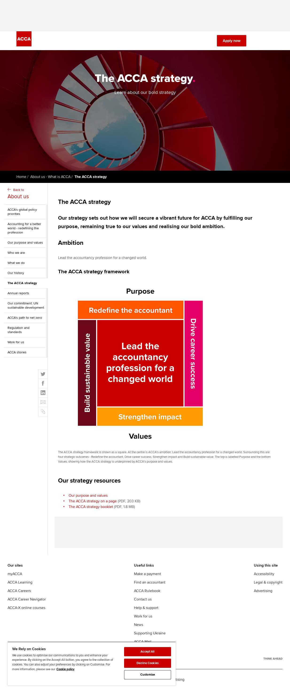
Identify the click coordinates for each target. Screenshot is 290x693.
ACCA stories (17, 354)
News (138, 627)
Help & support (146, 610)
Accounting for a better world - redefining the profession (24, 230)
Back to (26, 195)
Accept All (147, 651)
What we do (16, 264)
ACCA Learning (20, 585)
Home (21, 178)
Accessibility (264, 577)
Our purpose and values (25, 244)
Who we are (16, 254)
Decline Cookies (148, 663)
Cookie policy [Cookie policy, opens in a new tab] (65, 669)
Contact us (143, 602)
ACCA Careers (19, 594)
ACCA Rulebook (147, 594)
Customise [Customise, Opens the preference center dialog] (147, 675)
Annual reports (18, 295)
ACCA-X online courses (26, 610)
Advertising (263, 594)
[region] (92, 663)
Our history (16, 275)
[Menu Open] (270, 42)
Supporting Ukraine (150, 636)
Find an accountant (149, 585)
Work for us (16, 344)
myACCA (15, 577)
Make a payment (147, 577)
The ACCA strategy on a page (93, 502)
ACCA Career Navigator (27, 602)
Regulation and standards (18, 331)
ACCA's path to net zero (25, 319)
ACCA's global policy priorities (22, 213)
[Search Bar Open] (257, 42)
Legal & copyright (268, 585)
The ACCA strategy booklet (91, 508)
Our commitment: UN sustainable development (26, 307)
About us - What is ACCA (50, 178)
